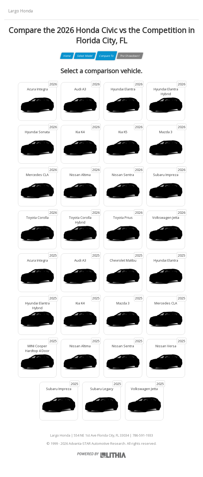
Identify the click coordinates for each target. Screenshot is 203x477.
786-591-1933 (142, 435)
